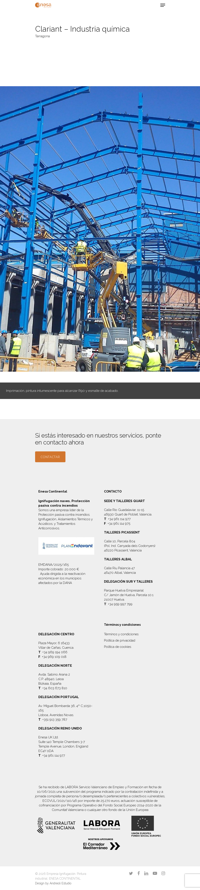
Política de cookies (117, 647)
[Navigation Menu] (162, 5)
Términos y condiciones (121, 634)
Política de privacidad (119, 640)
